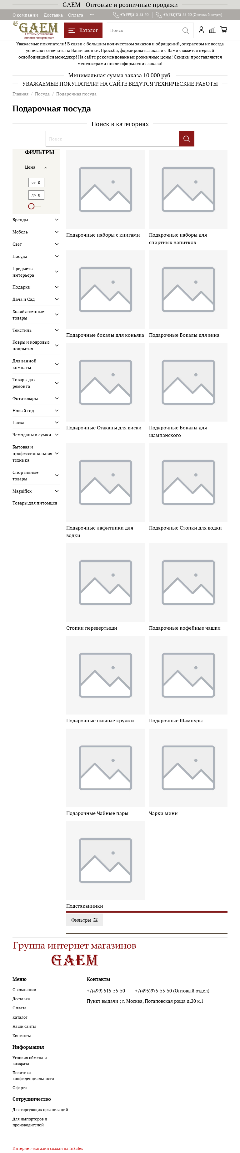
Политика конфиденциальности (33, 1075)
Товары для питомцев (34, 503)
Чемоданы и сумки (31, 435)
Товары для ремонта (24, 383)
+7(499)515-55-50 (131, 15)
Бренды (20, 220)
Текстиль (22, 330)
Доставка (53, 15)
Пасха (18, 422)
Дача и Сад (23, 299)
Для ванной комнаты (24, 364)
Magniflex (22, 491)
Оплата (75, 15)
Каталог (83, 30)
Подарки (21, 287)
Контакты (21, 1035)
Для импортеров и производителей (29, 1122)
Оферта (19, 1087)
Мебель (20, 232)
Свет (17, 244)
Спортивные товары (25, 475)
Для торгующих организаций (40, 1109)
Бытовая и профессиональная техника (32, 453)
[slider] (31, 206)
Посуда (42, 94)
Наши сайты (24, 1026)
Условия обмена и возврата (29, 1060)
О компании (25, 15)
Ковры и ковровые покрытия (31, 345)
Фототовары (25, 398)
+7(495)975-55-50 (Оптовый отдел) (189, 15)
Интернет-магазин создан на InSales (47, 1148)
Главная (20, 94)
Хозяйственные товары (28, 314)
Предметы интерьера (23, 271)
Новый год (23, 410)
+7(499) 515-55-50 (106, 990)
